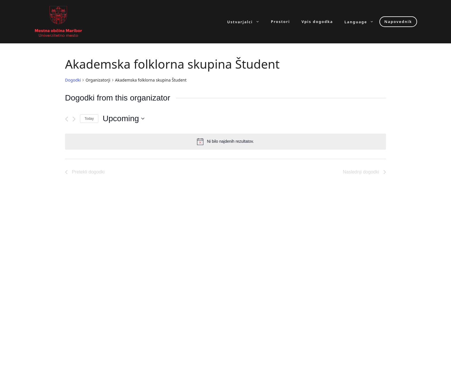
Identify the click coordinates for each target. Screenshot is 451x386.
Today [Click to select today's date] (89, 119)
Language (362, 22)
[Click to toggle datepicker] (123, 118)
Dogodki (73, 80)
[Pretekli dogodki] (66, 119)
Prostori (280, 22)
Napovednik (398, 21)
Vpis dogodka (317, 22)
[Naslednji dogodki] (74, 119)
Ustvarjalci (246, 22)
